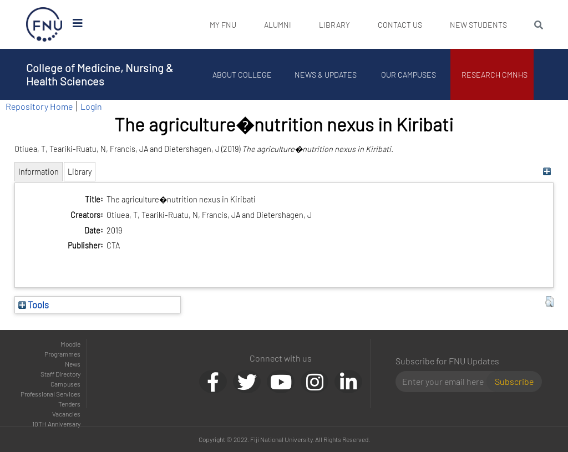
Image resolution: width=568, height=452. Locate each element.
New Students (478, 24)
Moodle (70, 344)
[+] (546, 171)
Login (91, 106)
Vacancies (66, 414)
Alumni (277, 24)
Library (334, 24)
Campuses (65, 384)
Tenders (69, 404)
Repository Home (39, 106)
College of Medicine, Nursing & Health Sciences (99, 74)
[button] (549, 301)
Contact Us (400, 24)
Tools (33, 304)
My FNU (223, 24)
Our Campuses (409, 74)
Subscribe (514, 381)
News (72, 364)
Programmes (62, 354)
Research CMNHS (495, 74)
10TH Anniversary (56, 424)
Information (38, 171)
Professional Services (50, 394)
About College (242, 74)
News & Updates (326, 74)
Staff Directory (60, 374)
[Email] (445, 381)
